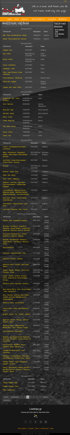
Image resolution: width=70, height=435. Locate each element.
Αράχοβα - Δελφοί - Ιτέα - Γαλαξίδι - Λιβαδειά (16, 314)
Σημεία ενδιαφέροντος (38, 19)
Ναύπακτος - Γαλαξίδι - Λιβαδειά (12, 259)
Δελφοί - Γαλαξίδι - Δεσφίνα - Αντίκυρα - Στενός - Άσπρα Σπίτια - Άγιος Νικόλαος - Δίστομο (15, 278)
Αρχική (10, 19)
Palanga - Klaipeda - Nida (10, 383)
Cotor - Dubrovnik (8, 104)
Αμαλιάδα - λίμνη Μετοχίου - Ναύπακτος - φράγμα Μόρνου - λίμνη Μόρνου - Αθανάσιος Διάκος (16, 242)
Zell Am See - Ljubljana (9, 81)
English (65, 1)
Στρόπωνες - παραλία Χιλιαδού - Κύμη (14, 253)
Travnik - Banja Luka (8, 120)
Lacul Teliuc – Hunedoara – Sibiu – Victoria (15, 209)
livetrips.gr (62, 19)
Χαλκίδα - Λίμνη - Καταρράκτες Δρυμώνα (15, 220)
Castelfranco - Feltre (9, 69)
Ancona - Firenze (8, 59)
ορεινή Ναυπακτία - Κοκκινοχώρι (12, 331)
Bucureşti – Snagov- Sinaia (10, 171)
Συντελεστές (44, 428)
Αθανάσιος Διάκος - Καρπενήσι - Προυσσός (16, 283)
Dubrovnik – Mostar (8, 113)
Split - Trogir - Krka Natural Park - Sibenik (14, 35)
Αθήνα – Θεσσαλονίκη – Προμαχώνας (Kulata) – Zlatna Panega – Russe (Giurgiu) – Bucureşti (15, 154)
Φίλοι (37, 428)
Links (51, 428)
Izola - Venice (7, 54)
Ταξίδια (16, 19)
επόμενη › (45, 397)
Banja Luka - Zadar (8, 110)
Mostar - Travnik (7, 117)
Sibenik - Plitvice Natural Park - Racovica (14, 39)
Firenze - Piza (7, 135)
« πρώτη (5, 397)
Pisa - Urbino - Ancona (9, 126)
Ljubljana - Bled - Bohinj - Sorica (12, 87)
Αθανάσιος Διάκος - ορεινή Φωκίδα (13, 303)
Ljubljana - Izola (7, 50)
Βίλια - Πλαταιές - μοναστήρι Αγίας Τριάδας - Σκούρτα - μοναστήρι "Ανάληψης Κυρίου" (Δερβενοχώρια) (16, 297)
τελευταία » (6, 400)
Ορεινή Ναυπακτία (8, 247)
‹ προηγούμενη (15, 397)
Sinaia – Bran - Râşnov (9, 175)
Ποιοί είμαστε (52, 19)
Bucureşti (5, 166)
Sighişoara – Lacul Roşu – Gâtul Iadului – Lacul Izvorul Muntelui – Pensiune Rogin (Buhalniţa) (14, 184)
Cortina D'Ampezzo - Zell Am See (12, 78)
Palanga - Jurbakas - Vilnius (10, 386)
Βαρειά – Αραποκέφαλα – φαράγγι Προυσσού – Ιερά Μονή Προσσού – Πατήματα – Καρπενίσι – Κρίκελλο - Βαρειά (17, 369)
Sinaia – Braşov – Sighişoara (11, 179)
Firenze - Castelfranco (9, 65)
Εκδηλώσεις (25, 19)
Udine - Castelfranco (8, 390)
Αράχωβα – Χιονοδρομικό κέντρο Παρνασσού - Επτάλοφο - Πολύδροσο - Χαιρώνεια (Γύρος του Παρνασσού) (17, 339)
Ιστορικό (30, 428)
